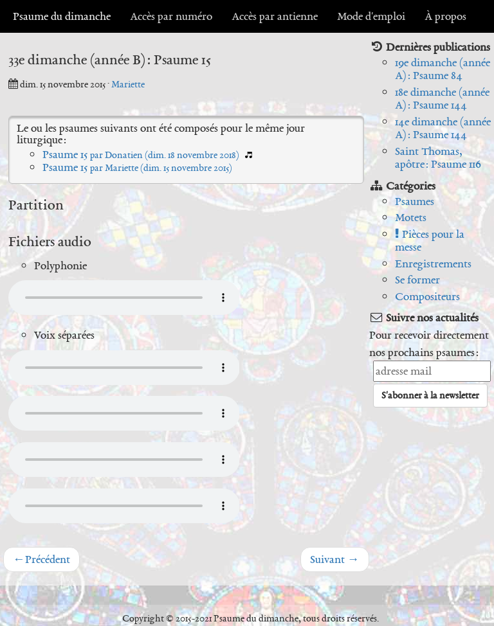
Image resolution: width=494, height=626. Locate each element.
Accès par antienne (275, 16)
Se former (417, 279)
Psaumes (414, 201)
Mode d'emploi (371, 16)
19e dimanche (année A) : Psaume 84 (442, 69)
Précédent (41, 559)
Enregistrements (433, 263)
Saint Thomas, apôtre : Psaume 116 (438, 157)
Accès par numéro (171, 16)
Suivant (335, 559)
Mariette (128, 84)
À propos (445, 16)
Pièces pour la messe (429, 240)
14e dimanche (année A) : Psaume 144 (443, 128)
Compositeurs (427, 296)
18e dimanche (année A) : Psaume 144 (442, 98)
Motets (410, 217)
